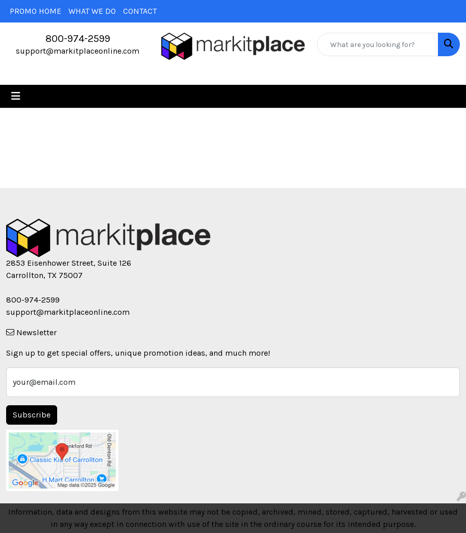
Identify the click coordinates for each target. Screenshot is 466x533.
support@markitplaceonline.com (77, 51)
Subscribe (32, 415)
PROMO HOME (35, 11)
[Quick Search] (377, 44)
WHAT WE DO (92, 11)
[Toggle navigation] (16, 96)
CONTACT (140, 11)
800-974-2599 (77, 38)
